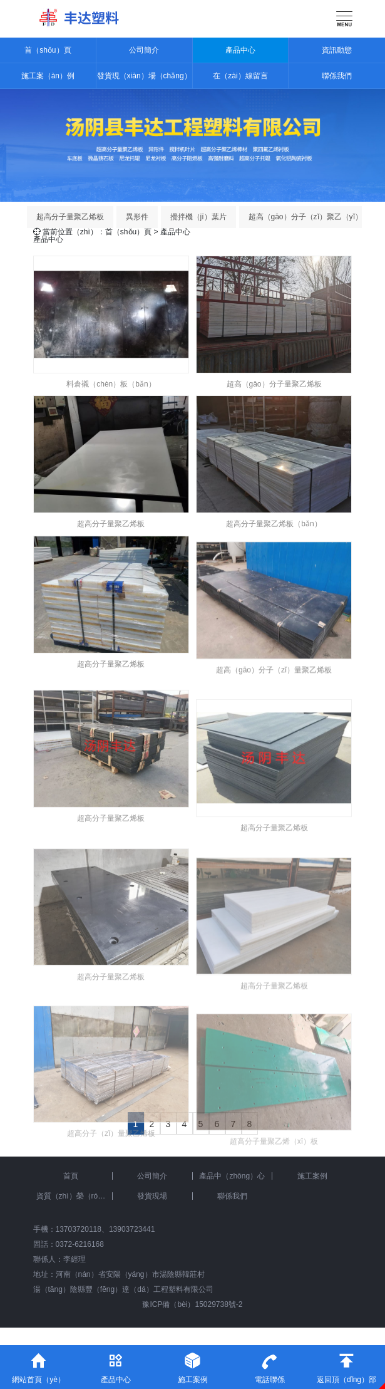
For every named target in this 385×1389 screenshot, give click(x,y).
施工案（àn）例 (47, 75)
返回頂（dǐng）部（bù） (346, 1367)
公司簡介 (144, 50)
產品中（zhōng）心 (232, 1176)
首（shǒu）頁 (47, 50)
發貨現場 (152, 1196)
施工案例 (312, 1176)
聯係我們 (337, 75)
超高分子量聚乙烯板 (70, 216)
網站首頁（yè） (38, 1364)
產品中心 (240, 50)
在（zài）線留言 (240, 75)
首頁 (70, 1176)
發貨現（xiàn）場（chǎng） (144, 75)
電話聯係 (269, 1364)
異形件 (137, 216)
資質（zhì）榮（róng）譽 (74, 1196)
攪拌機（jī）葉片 (198, 216)
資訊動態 (337, 50)
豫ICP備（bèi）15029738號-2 (192, 1304)
